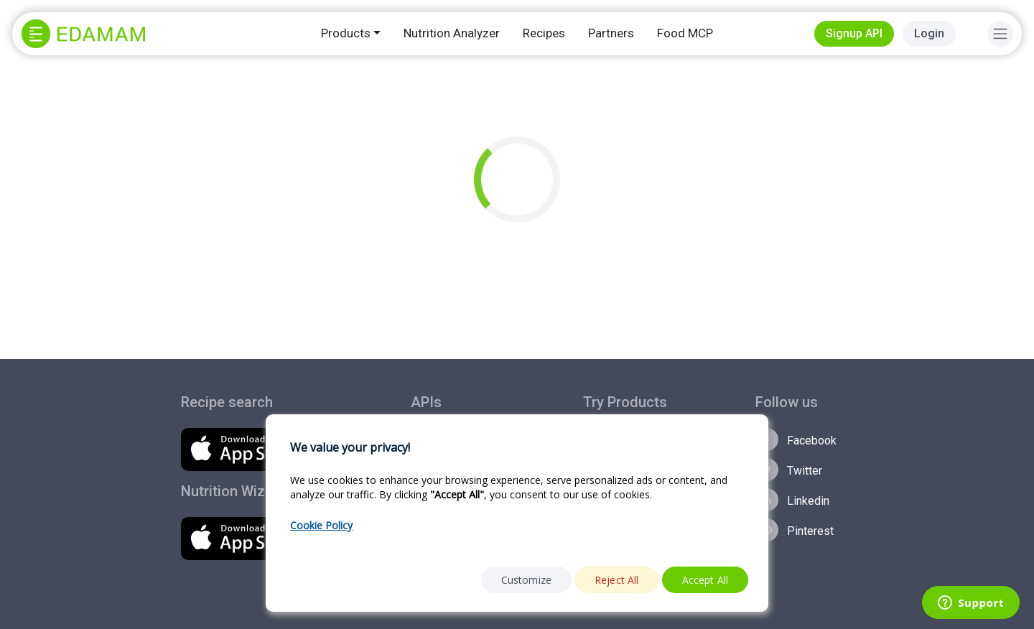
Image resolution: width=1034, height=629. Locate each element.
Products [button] (346, 33)
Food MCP (685, 33)
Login (929, 33)
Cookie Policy (321, 525)
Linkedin (792, 499)
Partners (611, 33)
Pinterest (794, 529)
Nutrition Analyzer (452, 33)
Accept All (705, 580)
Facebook (796, 439)
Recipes (544, 33)
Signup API (854, 33)
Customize (526, 580)
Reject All (617, 580)
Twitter (788, 469)
